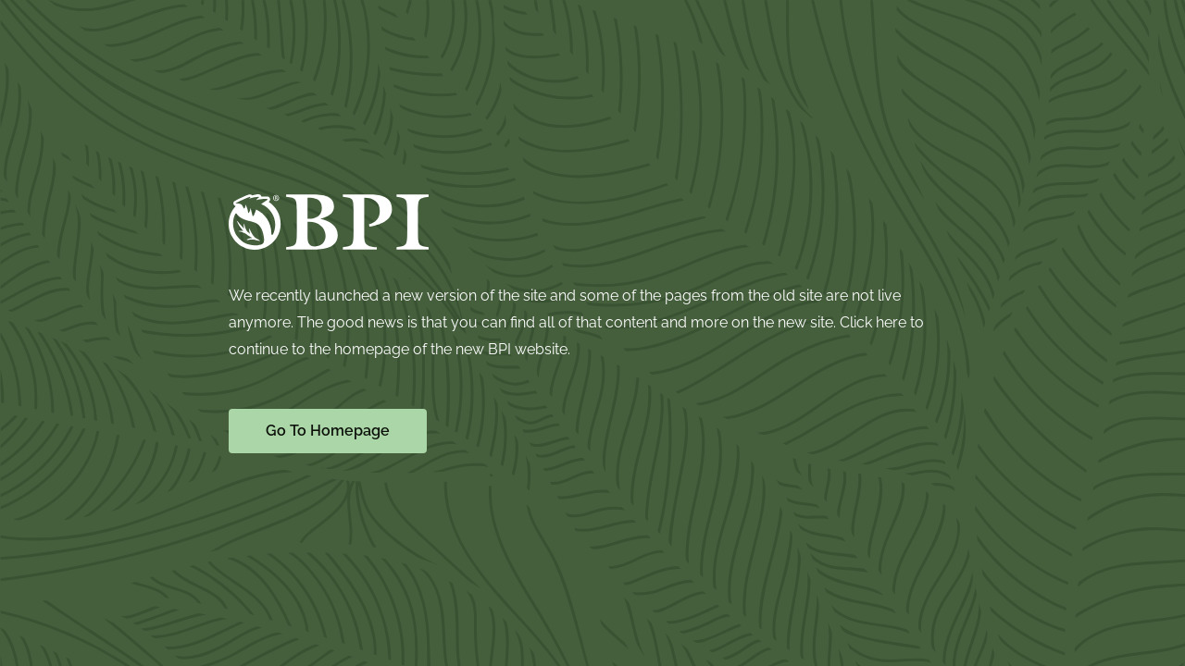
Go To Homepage (328, 430)
